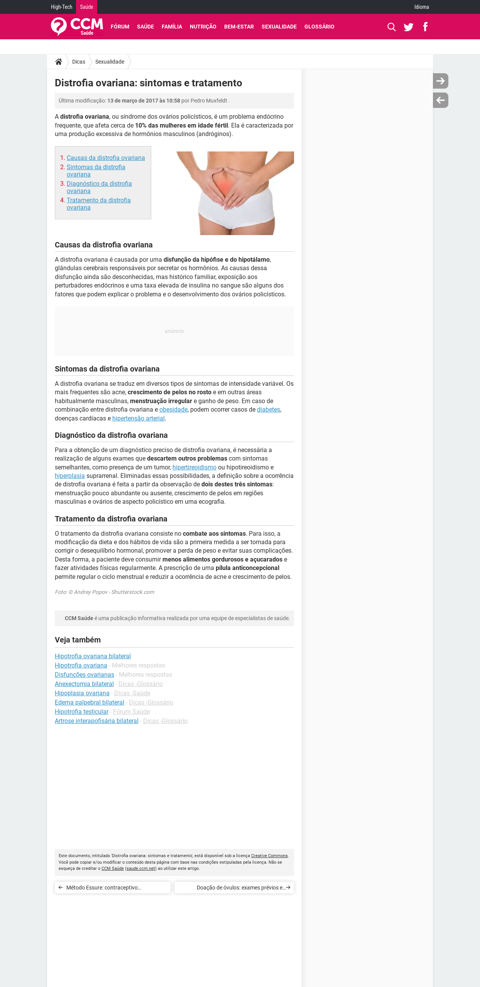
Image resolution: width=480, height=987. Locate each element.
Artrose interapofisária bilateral (97, 721)
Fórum (120, 27)
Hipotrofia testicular (81, 711)
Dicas (78, 62)
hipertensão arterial (138, 418)
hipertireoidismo (194, 467)
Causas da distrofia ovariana (106, 157)
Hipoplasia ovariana (82, 693)
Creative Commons (269, 855)
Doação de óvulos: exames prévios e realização (239, 888)
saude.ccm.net (141, 868)
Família (172, 27)
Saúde (86, 7)
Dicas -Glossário (140, 684)
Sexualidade (279, 27)
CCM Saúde (112, 868)
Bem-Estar (239, 27)
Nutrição (203, 27)
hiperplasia (70, 475)
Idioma (421, 7)
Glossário (319, 27)
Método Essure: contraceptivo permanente (102, 888)
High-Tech (61, 7)
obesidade (173, 409)
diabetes (268, 409)
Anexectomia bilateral (84, 684)
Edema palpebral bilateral (89, 702)
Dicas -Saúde (132, 693)
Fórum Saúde (131, 711)
